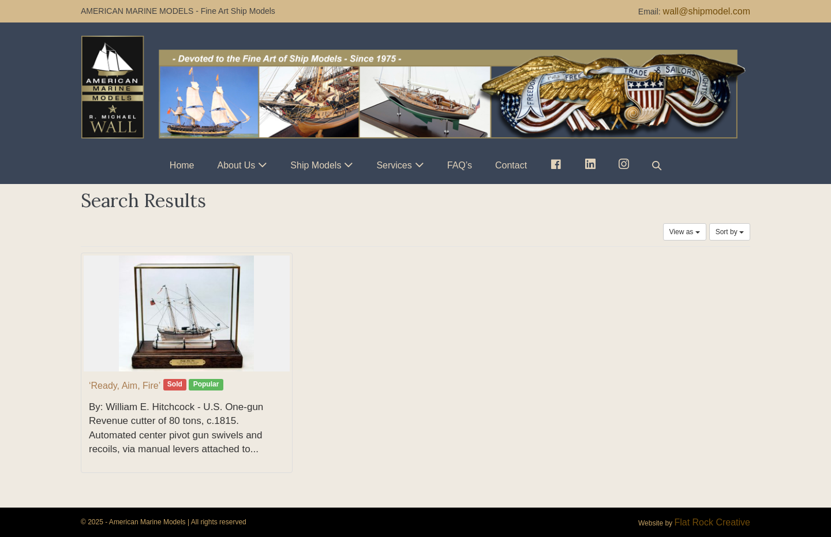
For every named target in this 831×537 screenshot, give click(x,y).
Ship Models (315, 165)
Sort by (730, 232)
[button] (657, 165)
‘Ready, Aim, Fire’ (124, 385)
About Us (237, 165)
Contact (511, 165)
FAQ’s (459, 165)
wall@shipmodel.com (706, 11)
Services (393, 165)
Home (182, 165)
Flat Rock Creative (712, 522)
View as (684, 232)
